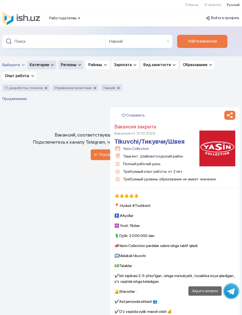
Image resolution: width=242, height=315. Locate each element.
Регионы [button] (71, 14)
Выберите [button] (13, 14)
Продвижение (14, 48)
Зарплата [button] (125, 14)
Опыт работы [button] (19, 25)
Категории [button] (42, 14)
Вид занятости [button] (159, 14)
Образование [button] (197, 14)
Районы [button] (97, 14)
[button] (229, 65)
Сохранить (133, 65)
